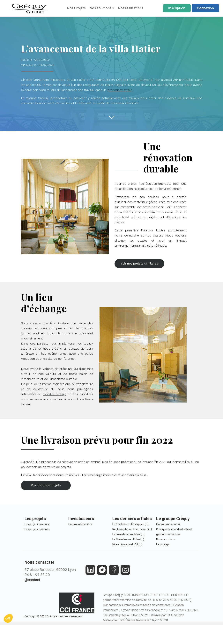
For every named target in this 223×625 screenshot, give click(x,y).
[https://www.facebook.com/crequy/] (113, 572)
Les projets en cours (37, 526)
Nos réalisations (130, 8)
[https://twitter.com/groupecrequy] (102, 572)
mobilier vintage (54, 395)
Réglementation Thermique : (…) (132, 531)
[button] (141, 264)
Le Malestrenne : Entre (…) (128, 541)
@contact (32, 582)
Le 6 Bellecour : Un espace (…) (130, 526)
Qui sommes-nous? (168, 526)
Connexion (205, 8)
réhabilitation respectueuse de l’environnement (148, 189)
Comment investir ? (80, 526)
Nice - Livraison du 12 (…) (127, 546)
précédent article (120, 90)
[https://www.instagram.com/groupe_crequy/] (125, 572)
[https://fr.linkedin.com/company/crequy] (90, 572)
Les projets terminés (37, 531)
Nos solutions (102, 8)
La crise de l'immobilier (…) (128, 536)
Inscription (176, 8)
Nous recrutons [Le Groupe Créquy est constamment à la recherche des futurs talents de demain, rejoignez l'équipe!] (165, 541)
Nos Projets (76, 8)
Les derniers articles (132, 520)
